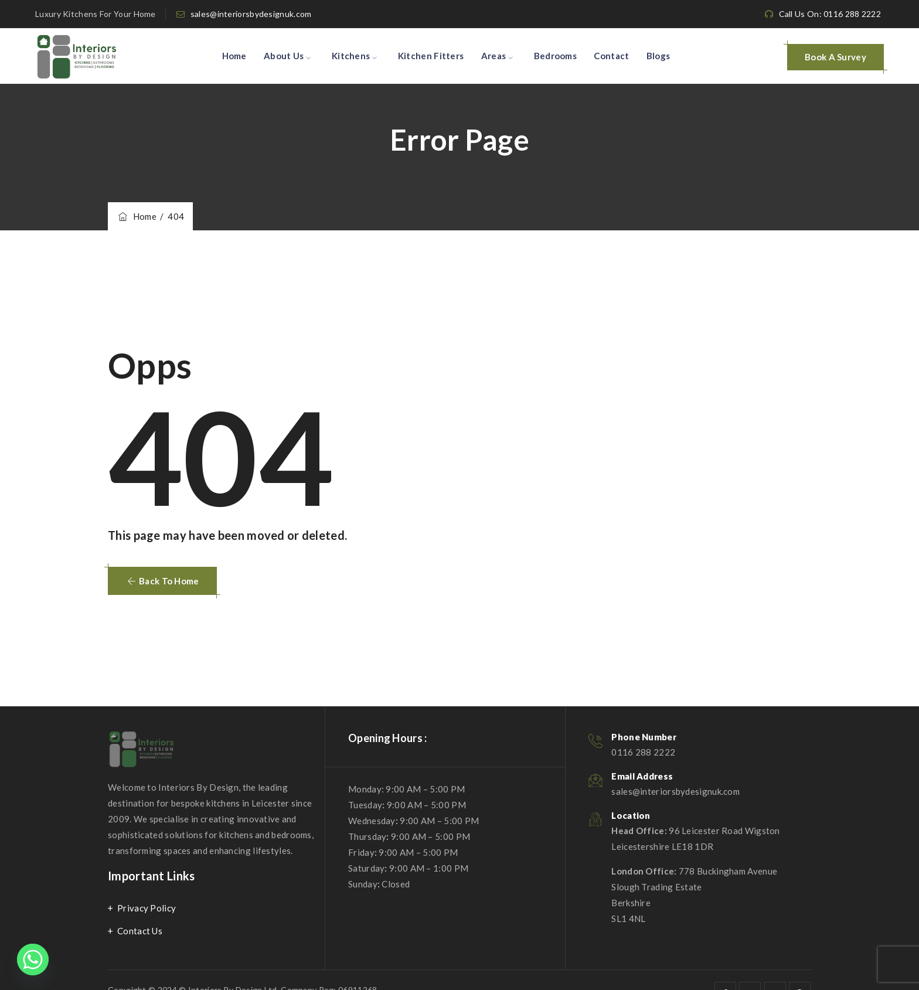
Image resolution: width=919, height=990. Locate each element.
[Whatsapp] (33, 959)
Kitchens (351, 55)
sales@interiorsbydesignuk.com (251, 14)
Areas (493, 55)
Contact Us (139, 931)
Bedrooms (555, 55)
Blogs (658, 55)
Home (234, 55)
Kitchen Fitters (431, 55)
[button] (162, 581)
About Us (284, 55)
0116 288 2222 (643, 752)
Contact (611, 55)
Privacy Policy (146, 908)
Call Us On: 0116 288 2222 (830, 14)
